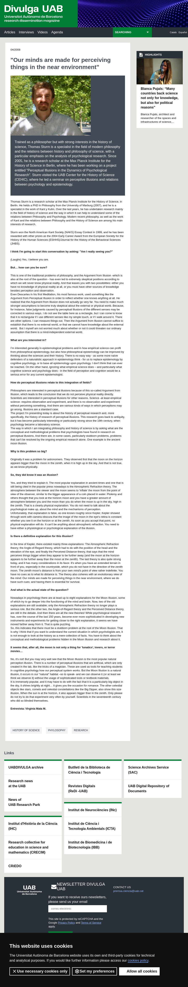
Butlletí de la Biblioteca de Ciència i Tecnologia (89, 770)
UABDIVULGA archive (25, 767)
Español (183, 32)
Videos (42, 32)
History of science (26, 730)
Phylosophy (57, 730)
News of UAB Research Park (24, 802)
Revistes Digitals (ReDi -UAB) (81, 788)
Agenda (57, 32)
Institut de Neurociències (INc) (92, 810)
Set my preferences (94, 971)
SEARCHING (123, 32)
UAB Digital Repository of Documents (148, 788)
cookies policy (138, 960)
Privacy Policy (66, 922)
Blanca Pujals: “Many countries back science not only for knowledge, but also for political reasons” (160, 98)
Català (173, 32)
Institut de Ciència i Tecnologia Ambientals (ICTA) (92, 826)
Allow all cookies (139, 971)
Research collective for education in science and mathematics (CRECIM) (28, 847)
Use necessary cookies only (39, 971)
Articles (9, 32)
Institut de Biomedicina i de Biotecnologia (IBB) (90, 845)
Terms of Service (91, 922)
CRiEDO (14, 866)
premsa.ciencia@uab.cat (128, 891)
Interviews (26, 32)
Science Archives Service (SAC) (148, 770)
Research (81, 730)
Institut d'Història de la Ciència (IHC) (32, 826)
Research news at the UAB (20, 783)
